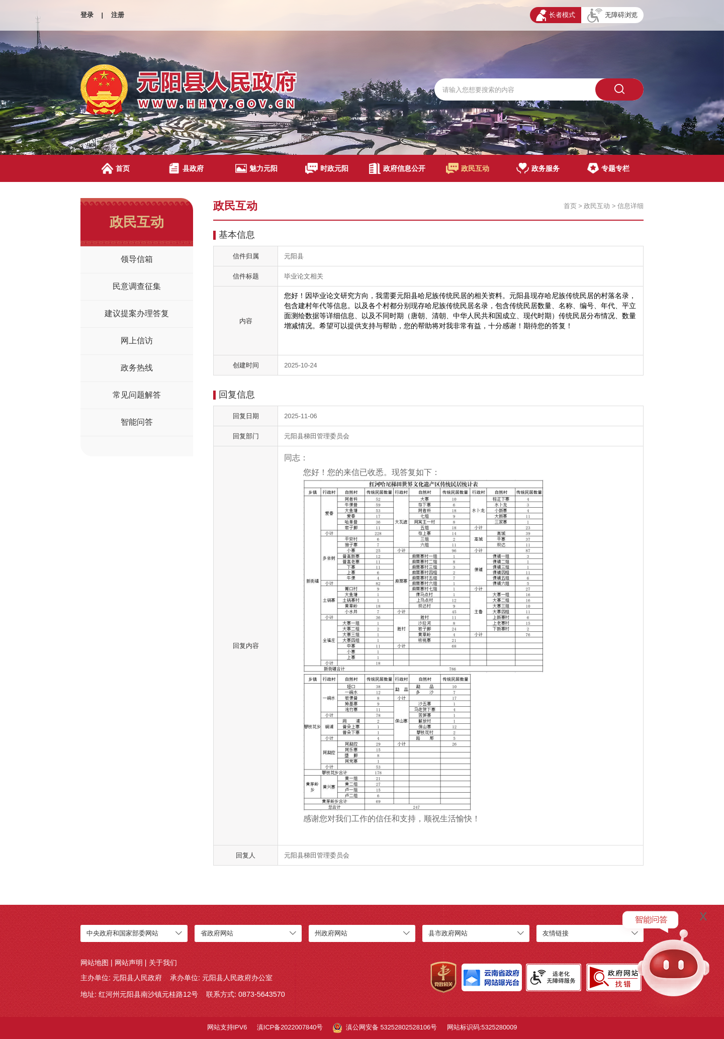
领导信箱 (137, 259)
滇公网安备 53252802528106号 (385, 1028)
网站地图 (94, 963)
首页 (116, 168)
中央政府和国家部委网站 (122, 933)
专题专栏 (608, 168)
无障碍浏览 (612, 16)
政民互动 (468, 168)
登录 (87, 15)
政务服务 (538, 168)
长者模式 (555, 15)
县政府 (185, 168)
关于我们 (163, 963)
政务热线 (137, 367)
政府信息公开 (397, 168)
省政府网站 (217, 933)
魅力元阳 (256, 168)
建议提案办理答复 (137, 313)
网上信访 (137, 340)
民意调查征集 (137, 286)
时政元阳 (327, 168)
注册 (117, 15)
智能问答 (137, 422)
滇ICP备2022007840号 (290, 1027)
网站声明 (129, 963)
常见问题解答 (137, 395)
